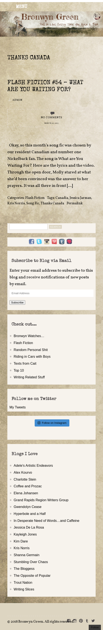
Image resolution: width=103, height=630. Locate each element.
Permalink (75, 203)
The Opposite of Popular (32, 575)
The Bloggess (24, 568)
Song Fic (32, 203)
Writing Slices (24, 589)
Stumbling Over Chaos (31, 562)
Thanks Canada (52, 203)
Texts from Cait (25, 363)
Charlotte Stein (25, 479)
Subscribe (17, 302)
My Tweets (17, 407)
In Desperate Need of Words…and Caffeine (46, 520)
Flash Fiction (35, 198)
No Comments (51, 117)
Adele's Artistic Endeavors (33, 465)
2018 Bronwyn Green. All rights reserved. (42, 621)
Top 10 (19, 370)
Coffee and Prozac (28, 486)
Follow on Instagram (52, 422)
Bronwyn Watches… (29, 336)
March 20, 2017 (51, 123)
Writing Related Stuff (29, 377)
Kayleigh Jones (25, 534)
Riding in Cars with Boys (32, 356)
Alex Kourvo (23, 472)
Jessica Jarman (80, 198)
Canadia (61, 198)
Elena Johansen (26, 493)
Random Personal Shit (31, 350)
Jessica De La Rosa (29, 527)
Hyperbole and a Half (30, 514)
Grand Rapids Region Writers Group (41, 500)
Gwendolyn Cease (27, 507)
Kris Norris (16, 203)
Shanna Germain (26, 555)
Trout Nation (23, 582)
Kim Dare (21, 541)
